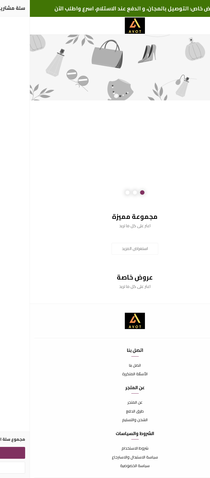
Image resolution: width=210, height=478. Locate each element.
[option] (105, 67)
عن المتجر (105, 402)
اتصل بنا (105, 365)
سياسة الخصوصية (105, 466)
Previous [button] (190, 118)
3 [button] (98, 192)
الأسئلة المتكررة (105, 374)
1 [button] (112, 192)
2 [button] (105, 192)
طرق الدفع (105, 411)
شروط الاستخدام (105, 448)
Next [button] (19, 118)
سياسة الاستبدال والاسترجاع (105, 457)
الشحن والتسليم (105, 420)
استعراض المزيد (105, 248)
